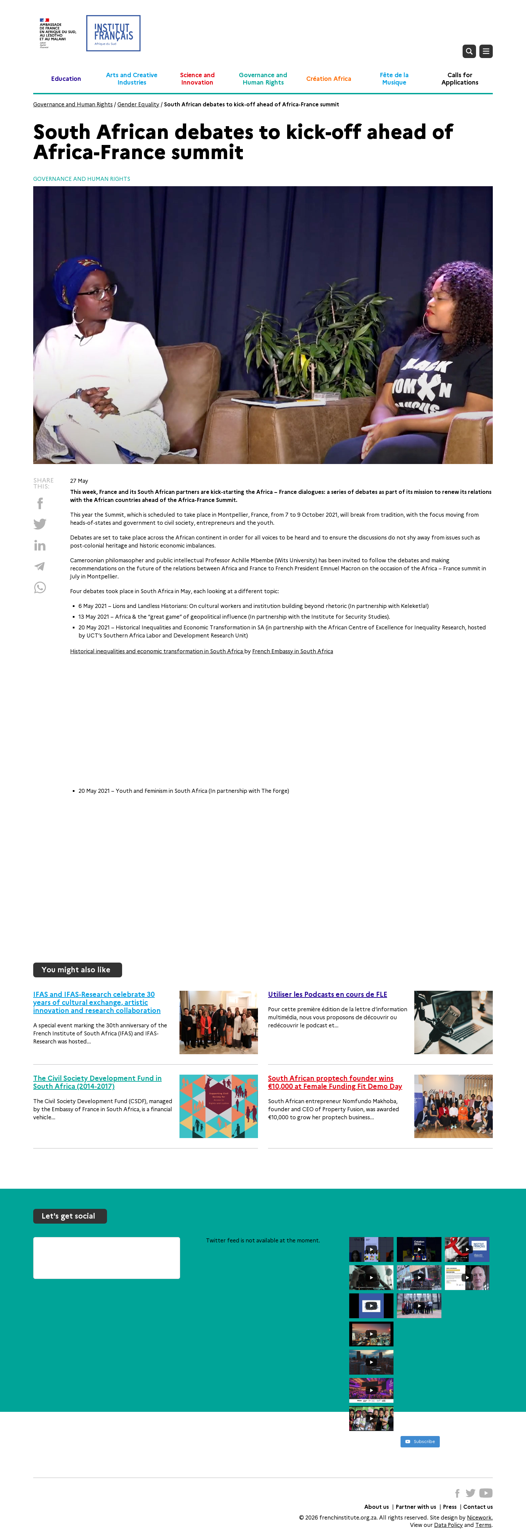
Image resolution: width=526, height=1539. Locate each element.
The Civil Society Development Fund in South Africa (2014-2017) (97, 1082)
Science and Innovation (197, 78)
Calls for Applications (459, 78)
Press (450, 1507)
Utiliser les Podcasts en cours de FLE (327, 994)
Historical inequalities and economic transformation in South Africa (157, 651)
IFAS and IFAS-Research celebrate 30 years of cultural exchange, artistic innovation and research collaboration (97, 1002)
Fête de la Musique (394, 78)
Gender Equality (138, 104)
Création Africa (328, 79)
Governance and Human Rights (263, 78)
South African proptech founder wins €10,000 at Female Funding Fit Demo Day (335, 1082)
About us (376, 1507)
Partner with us (416, 1507)
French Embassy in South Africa (292, 651)
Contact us (478, 1507)
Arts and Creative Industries (131, 78)
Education (66, 79)
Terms (483, 1525)
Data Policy (448, 1525)
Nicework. (480, 1518)
